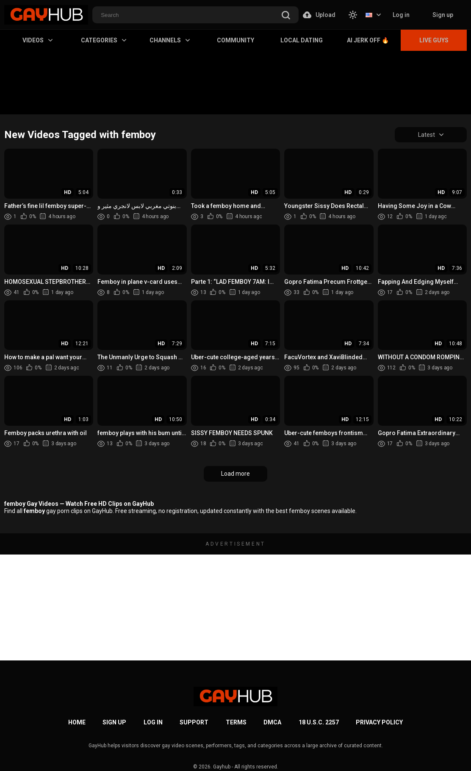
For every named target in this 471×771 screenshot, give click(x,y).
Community (235, 40)
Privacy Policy (379, 722)
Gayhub (221, 767)
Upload (319, 15)
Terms (236, 722)
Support (194, 722)
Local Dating (301, 40)
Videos (37, 40)
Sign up (442, 14)
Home (77, 722)
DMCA (272, 722)
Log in (401, 14)
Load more (235, 473)
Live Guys (434, 40)
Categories (103, 40)
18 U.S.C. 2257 (319, 722)
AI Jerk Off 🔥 (368, 40)
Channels (170, 40)
